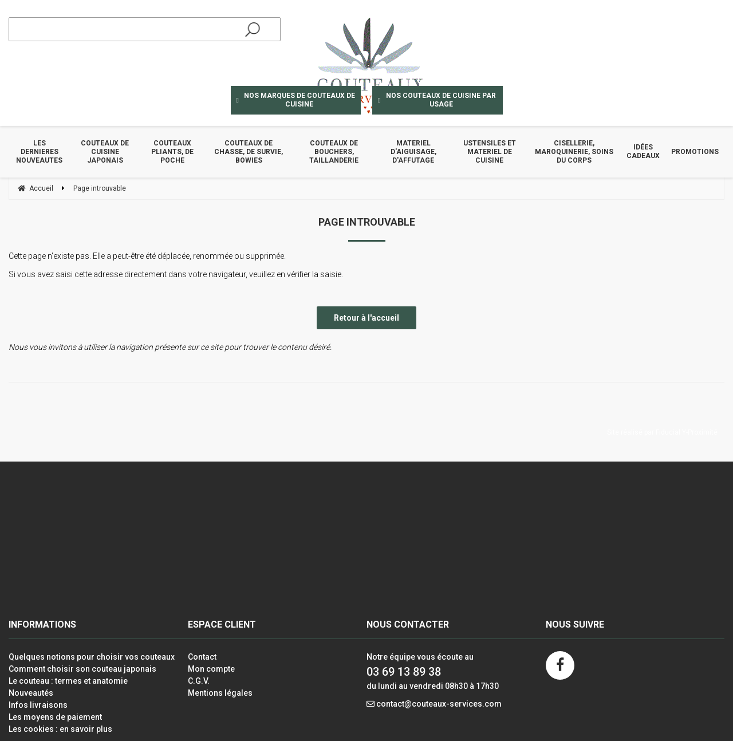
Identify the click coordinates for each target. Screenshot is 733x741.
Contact (202, 656)
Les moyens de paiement (55, 717)
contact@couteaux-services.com (439, 703)
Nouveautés (31, 692)
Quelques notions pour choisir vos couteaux (92, 656)
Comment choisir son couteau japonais (82, 668)
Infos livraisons (38, 705)
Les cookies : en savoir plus (60, 729)
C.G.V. (199, 680)
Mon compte (211, 668)
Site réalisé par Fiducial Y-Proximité (662, 432)
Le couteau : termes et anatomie (68, 680)
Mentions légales (220, 692)
